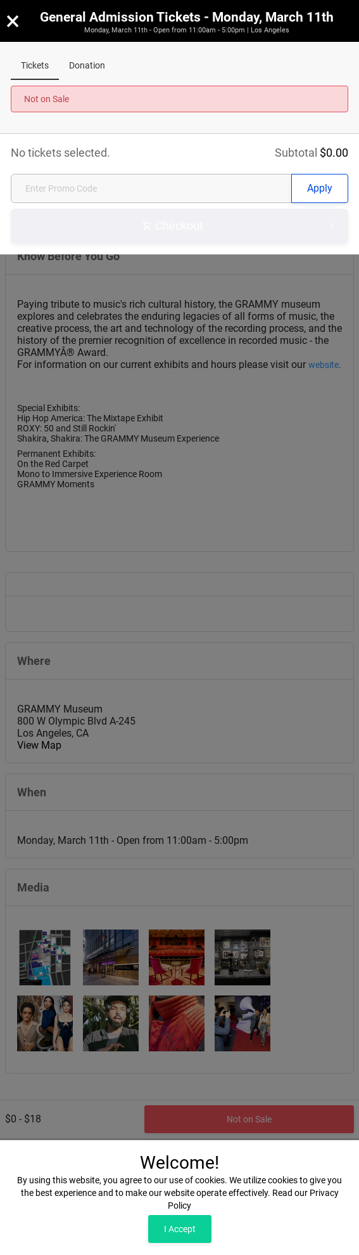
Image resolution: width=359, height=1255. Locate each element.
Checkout (239, 226)
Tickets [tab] (35, 65)
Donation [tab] (87, 65)
